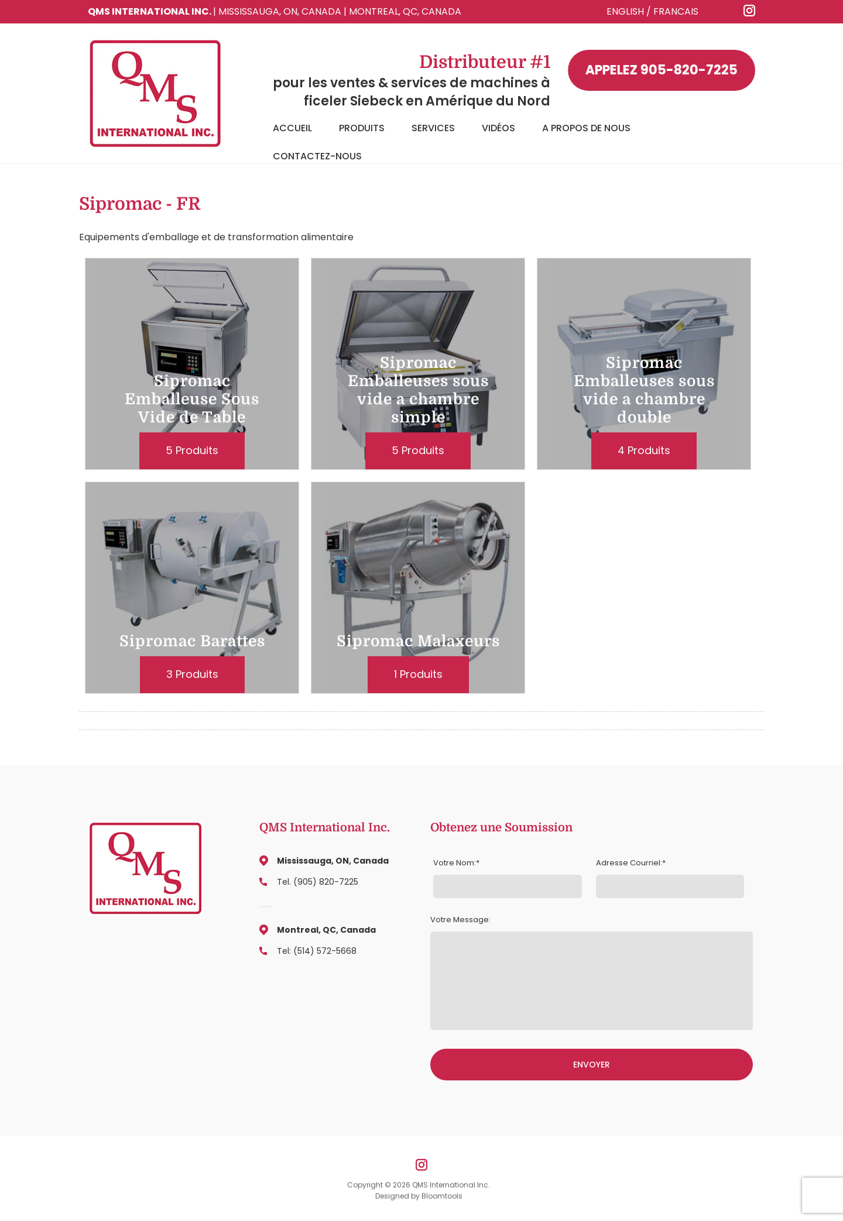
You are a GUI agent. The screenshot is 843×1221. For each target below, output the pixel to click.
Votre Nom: (454, 863)
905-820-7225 (662, 70)
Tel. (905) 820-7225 (317, 882)
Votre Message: (460, 920)
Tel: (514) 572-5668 (317, 951)
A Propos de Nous (586, 128)
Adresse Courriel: (629, 863)
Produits (362, 128)
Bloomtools (442, 1199)
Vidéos (498, 128)
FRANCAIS (675, 11)
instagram (750, 10)
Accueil (292, 128)
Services (433, 128)
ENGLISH (625, 11)
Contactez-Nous (317, 156)
